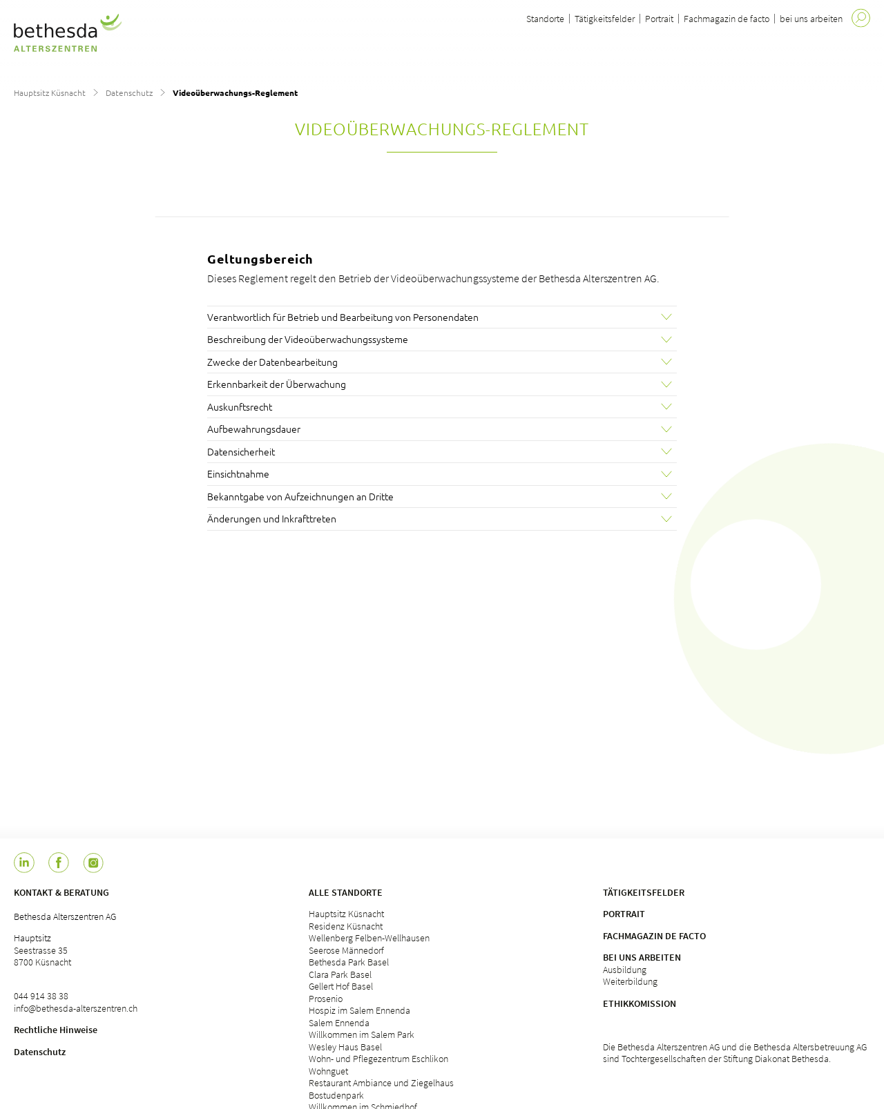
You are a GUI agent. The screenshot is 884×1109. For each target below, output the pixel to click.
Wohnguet (328, 1071)
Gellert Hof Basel (341, 986)
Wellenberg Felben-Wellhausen (369, 938)
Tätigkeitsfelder (605, 18)
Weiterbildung (630, 981)
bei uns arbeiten (811, 18)
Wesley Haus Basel (345, 1047)
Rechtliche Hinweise (55, 1029)
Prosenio (326, 998)
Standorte (545, 18)
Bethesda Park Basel (349, 962)
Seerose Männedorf (346, 950)
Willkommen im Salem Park (361, 1034)
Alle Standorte (346, 892)
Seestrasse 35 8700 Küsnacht (42, 956)
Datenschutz (129, 92)
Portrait (659, 18)
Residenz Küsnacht (346, 926)
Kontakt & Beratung (61, 892)
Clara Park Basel (340, 974)
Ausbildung (624, 969)
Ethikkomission (639, 1003)
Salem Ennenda (339, 1023)
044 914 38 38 (41, 996)
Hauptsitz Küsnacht (50, 92)
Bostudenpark (336, 1095)
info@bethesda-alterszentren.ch (75, 1008)
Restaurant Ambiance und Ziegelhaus (381, 1083)
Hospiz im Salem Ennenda (359, 1010)
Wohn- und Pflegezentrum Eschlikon (378, 1058)
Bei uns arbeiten (642, 957)
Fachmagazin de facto (726, 18)
